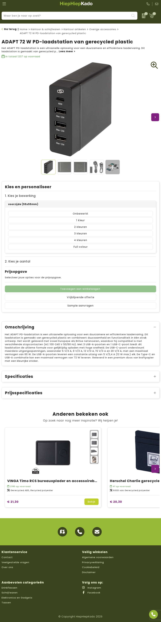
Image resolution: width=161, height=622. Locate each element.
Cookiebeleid (90, 567)
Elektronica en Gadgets (17, 597)
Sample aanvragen (80, 305)
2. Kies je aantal (17, 261)
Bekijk (91, 502)
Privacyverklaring (93, 562)
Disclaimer (89, 572)
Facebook (91, 592)
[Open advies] (153, 614)
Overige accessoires (102, 29)
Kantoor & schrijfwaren (45, 29)
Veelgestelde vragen (15, 562)
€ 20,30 (116, 502)
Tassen (6, 602)
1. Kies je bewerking (20, 196)
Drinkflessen (9, 587)
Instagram (91, 587)
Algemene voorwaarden (98, 557)
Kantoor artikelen (75, 29)
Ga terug (10, 29)
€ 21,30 (13, 502)
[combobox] (66, 15)
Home (24, 29)
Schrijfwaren (10, 592)
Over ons (7, 567)
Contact (7, 557)
